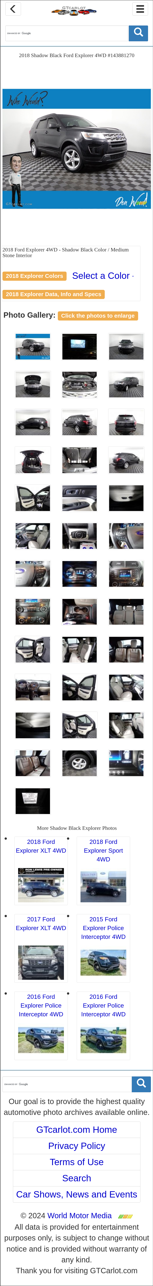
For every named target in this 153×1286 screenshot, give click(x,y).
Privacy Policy (76, 1146)
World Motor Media (80, 1215)
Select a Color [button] (103, 276)
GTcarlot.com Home (76, 1130)
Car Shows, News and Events (76, 1194)
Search (76, 1178)
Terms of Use (77, 1162)
